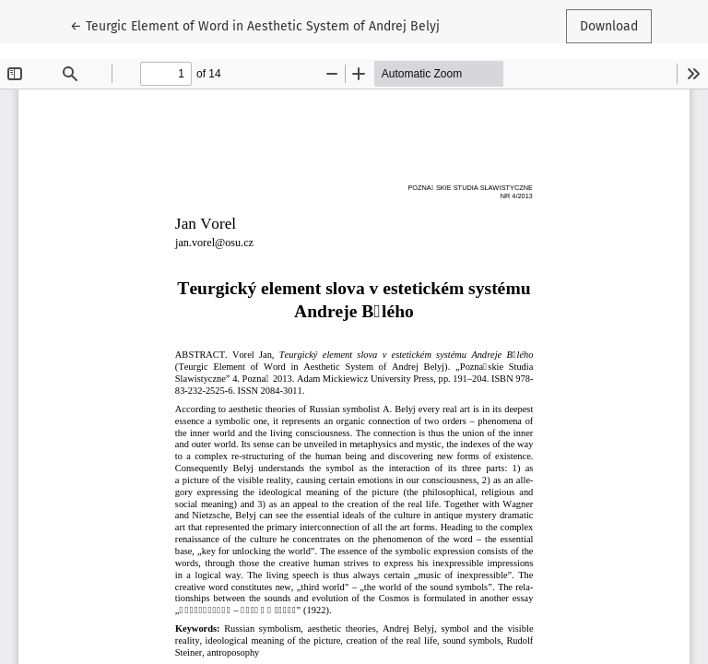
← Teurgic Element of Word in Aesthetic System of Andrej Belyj (255, 25)
